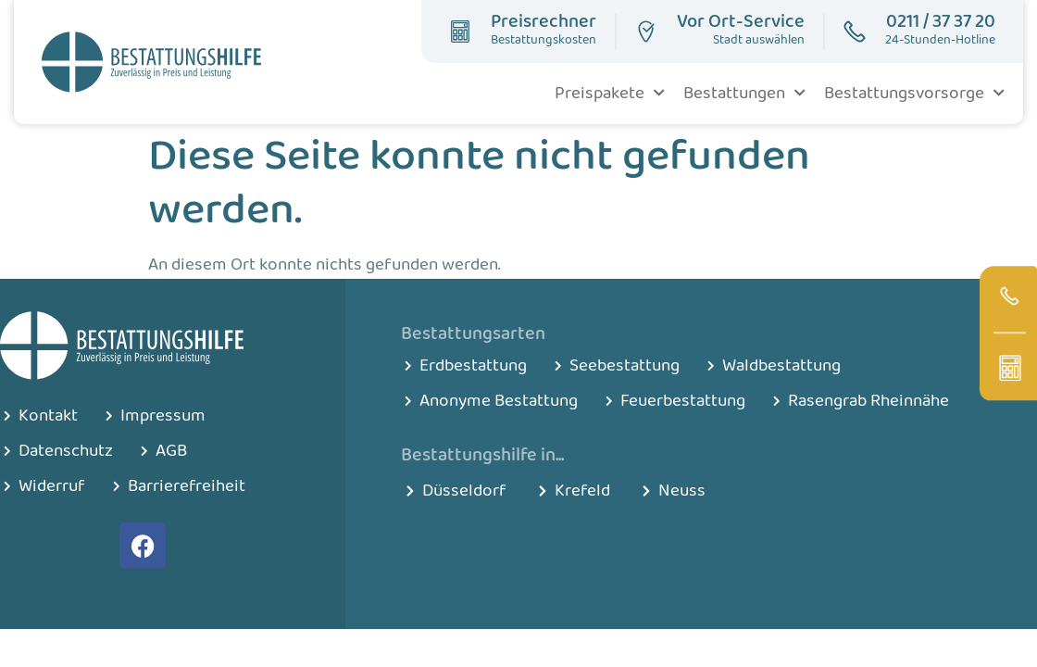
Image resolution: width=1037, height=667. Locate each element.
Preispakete (610, 93)
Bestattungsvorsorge (914, 93)
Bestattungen (744, 93)
